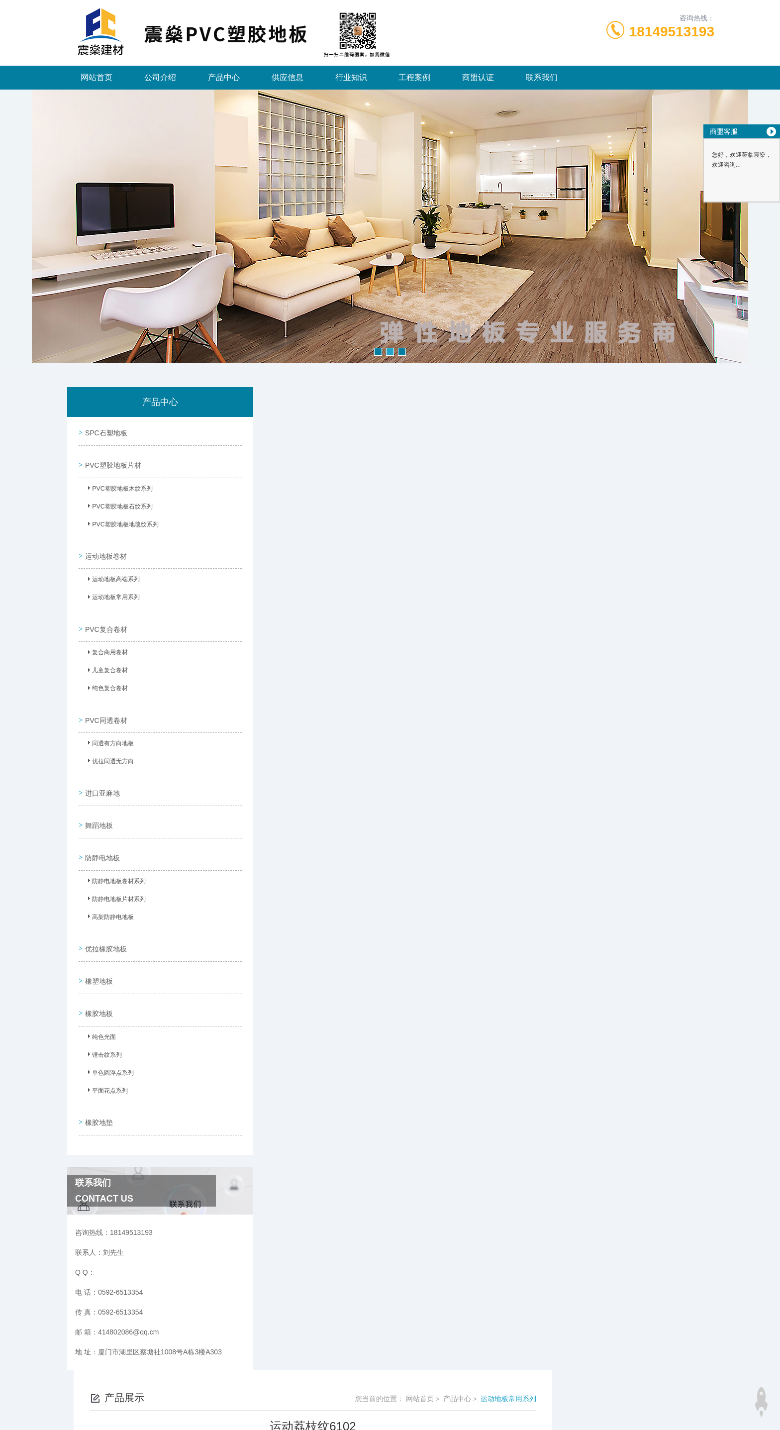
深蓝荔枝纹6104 (313, 791)
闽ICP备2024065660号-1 (453, 1398)
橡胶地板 (97, 972)
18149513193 (671, 31)
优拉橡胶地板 (104, 915)
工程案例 (414, 77)
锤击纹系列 (103, 1016)
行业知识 (351, 77)
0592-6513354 (322, 1382)
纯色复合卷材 (106, 677)
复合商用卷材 (106, 641)
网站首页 (96, 77)
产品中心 (224, 77)
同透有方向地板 (109, 728)
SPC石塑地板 (105, 431)
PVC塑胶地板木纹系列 (118, 485)
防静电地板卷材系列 (115, 854)
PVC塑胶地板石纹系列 (118, 503)
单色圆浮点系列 (109, 1033)
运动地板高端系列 (112, 572)
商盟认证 (478, 77)
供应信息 (287, 77)
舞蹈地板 (97, 800)
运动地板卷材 (104, 546)
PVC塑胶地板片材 (112, 459)
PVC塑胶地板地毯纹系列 (121, 520)
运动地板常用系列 (112, 590)
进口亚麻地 (101, 772)
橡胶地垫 (97, 1077)
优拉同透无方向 (109, 746)
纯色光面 (100, 998)
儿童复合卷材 (106, 659)
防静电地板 (101, 828)
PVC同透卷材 (105, 703)
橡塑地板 (97, 944)
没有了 (298, 774)
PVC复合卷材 (105, 615)
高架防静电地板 (109, 890)
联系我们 (542, 77)
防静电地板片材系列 (115, 872)
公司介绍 (160, 77)
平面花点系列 (106, 1051)
